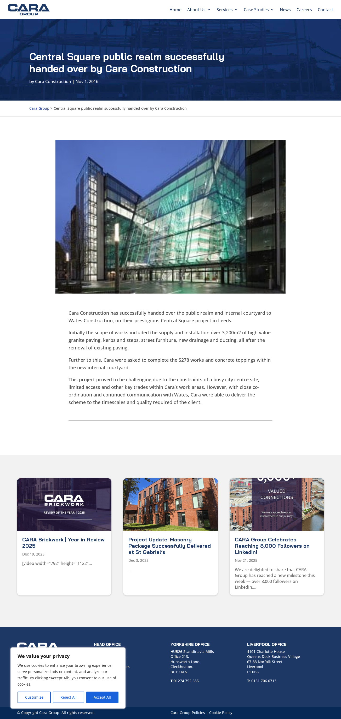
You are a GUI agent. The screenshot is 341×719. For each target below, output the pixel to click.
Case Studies (256, 10)
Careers (304, 10)
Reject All (68, 697)
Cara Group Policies (187, 712)
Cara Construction (53, 81)
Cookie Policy (220, 712)
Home (175, 10)
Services (225, 10)
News (285, 10)
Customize (34, 697)
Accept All (102, 697)
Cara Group (39, 108)
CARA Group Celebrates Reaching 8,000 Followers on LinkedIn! (272, 545)
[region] (68, 678)
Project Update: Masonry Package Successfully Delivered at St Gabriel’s (169, 545)
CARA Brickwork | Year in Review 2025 (63, 542)
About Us (196, 10)
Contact (325, 10)
